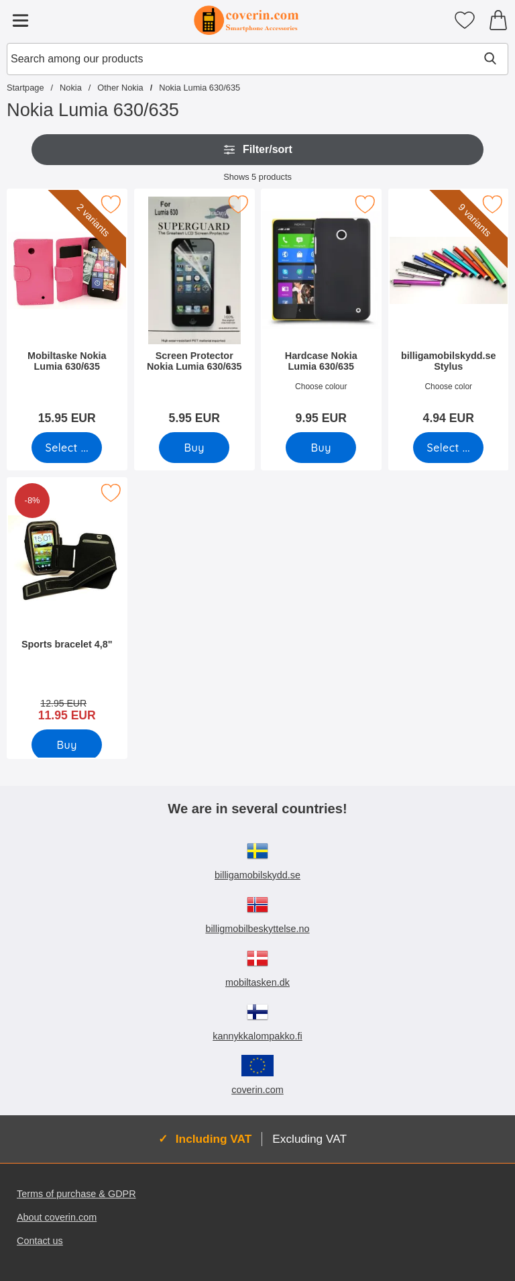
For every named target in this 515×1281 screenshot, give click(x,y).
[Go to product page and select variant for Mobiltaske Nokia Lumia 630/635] (67, 447)
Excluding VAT (309, 1138)
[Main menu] (20, 20)
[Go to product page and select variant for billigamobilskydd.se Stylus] (448, 447)
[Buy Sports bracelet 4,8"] (67, 744)
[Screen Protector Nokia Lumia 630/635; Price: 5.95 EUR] (194, 311)
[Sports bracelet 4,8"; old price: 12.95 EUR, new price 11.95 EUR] (67, 603)
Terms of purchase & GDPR (76, 1193)
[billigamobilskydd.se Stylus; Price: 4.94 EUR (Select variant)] (449, 311)
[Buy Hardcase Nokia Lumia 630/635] (321, 447)
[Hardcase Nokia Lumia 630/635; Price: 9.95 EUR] (321, 311)
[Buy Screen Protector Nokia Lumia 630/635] (194, 447)
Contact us (40, 1240)
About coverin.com (57, 1217)
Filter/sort (257, 149)
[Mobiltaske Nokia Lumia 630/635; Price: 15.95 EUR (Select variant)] (67, 311)
